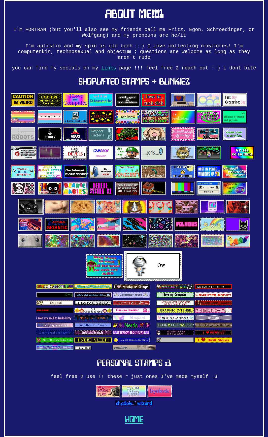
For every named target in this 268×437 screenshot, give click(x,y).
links (108, 68)
